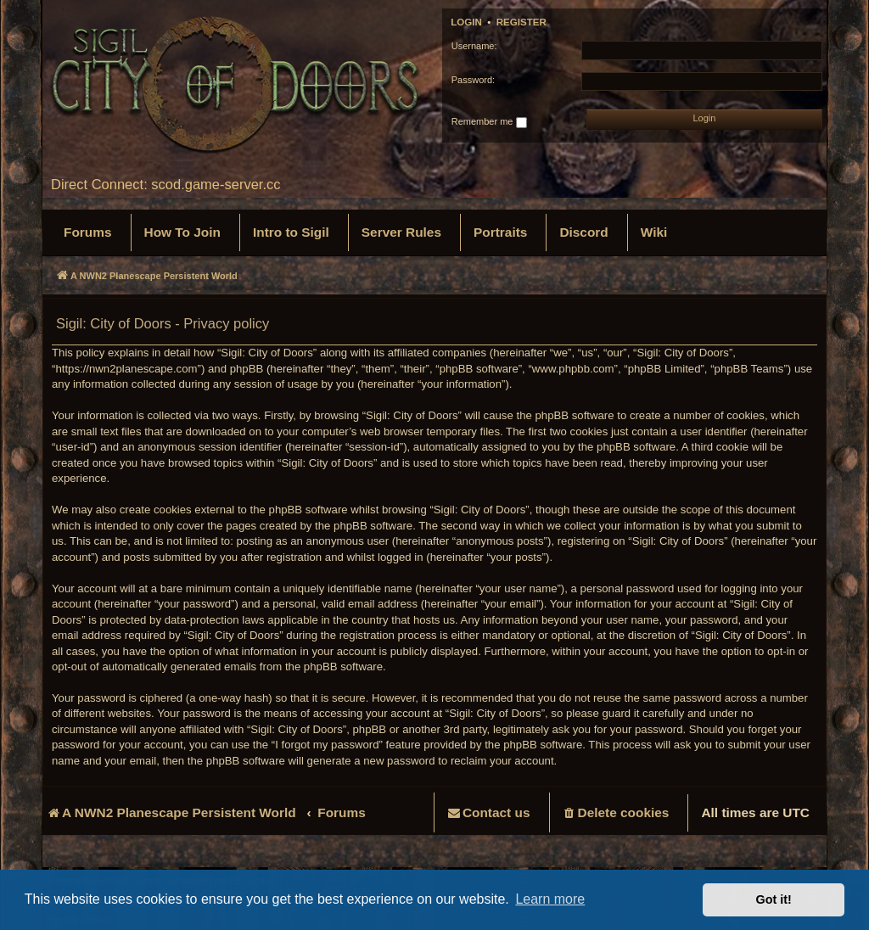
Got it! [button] (774, 899)
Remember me (489, 122)
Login (466, 22)
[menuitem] (88, 232)
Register (521, 22)
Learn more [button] (550, 899)
